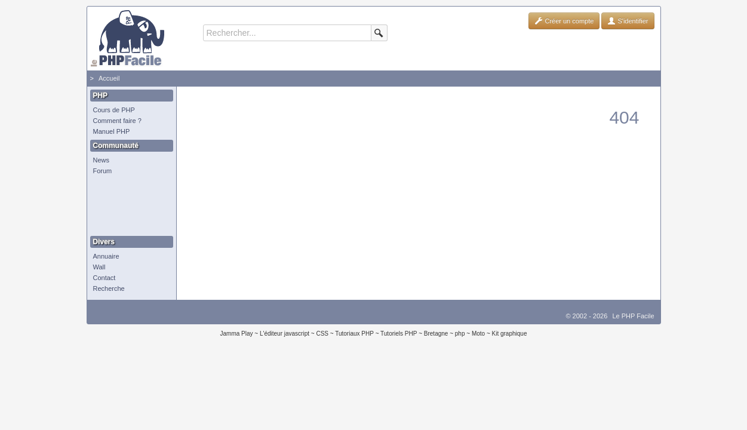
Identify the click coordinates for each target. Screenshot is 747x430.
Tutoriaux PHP (354, 333)
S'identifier (627, 21)
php (460, 333)
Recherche (109, 288)
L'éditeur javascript (284, 333)
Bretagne (436, 333)
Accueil (109, 78)
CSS (322, 333)
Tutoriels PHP (398, 333)
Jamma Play (236, 333)
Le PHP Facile (633, 316)
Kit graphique (509, 333)
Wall (99, 267)
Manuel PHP (111, 131)
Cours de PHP (114, 109)
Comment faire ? (117, 120)
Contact (104, 277)
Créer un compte (564, 21)
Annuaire (106, 256)
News (101, 160)
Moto (478, 333)
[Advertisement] (129, 206)
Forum (102, 170)
